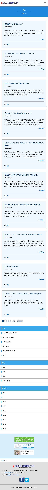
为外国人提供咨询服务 (9, 337)
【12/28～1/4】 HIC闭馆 (12, 266)
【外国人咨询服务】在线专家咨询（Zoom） (17, 83)
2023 (4, 406)
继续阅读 (41, 39)
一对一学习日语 (7, 342)
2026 (4, 393)
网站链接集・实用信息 (9, 351)
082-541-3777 (9, 472)
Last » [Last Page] (20, 321)
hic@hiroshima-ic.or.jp (14, 475)
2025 (4, 397)
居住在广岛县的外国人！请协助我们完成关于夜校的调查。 (21, 175)
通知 (8, 74)
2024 (4, 402)
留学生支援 (6, 346)
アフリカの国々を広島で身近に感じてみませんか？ (20, 54)
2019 (4, 424)
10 (14, 321)
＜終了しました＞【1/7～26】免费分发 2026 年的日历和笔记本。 (24, 234)
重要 (4, 367)
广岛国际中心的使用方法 (10, 333)
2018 (4, 428)
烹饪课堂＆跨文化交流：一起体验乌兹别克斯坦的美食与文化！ (23, 205)
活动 (8, 44)
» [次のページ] (17, 321)
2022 (4, 410)
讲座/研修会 (6, 381)
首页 (2, 460)
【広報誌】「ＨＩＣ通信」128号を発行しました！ (18, 113)
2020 (4, 419)
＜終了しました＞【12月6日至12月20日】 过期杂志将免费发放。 (23, 294)
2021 (4, 415)
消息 (4, 355)
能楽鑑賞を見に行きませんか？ (14, 24)
